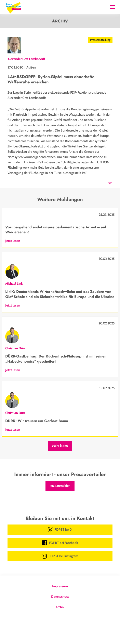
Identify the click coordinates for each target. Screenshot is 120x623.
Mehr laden (60, 446)
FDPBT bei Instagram (60, 556)
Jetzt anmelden (60, 486)
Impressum (60, 586)
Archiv (60, 607)
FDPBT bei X (60, 529)
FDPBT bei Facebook (60, 542)
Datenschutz (60, 597)
